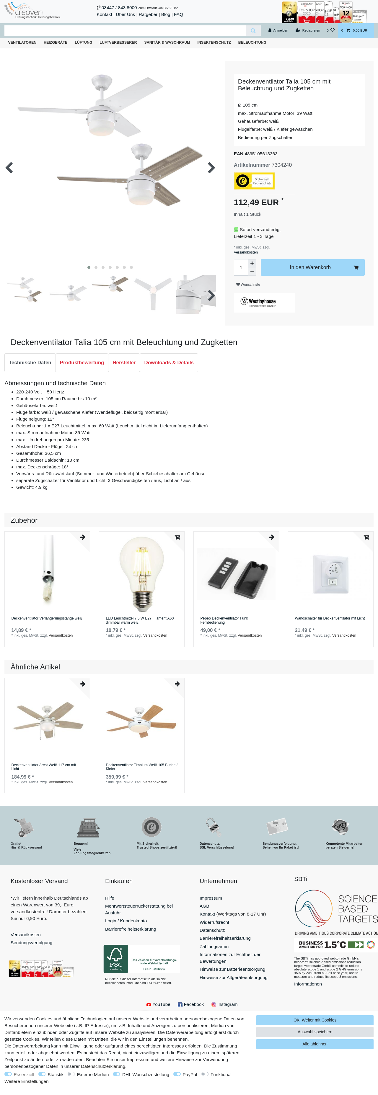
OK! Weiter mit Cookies (315, 1020)
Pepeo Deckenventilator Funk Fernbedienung (224, 621)
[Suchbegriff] (125, 30)
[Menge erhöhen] (252, 263)
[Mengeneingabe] (241, 267)
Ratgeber (148, 14)
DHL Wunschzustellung (145, 1074)
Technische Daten (30, 362)
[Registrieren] (307, 30)
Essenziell (24, 1074)
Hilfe (109, 897)
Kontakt (104, 14)
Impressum (211, 897)
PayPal (190, 1074)
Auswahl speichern (315, 1031)
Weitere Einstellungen (26, 1081)
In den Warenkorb (324, 267)
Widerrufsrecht (214, 922)
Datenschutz (212, 930)
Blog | (167, 14)
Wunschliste (248, 284)
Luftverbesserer (118, 42)
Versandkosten (246, 252)
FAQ (178, 14)
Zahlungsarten (214, 946)
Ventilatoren (22, 42)
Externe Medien (93, 1074)
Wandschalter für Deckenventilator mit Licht (330, 618)
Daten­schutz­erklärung (103, 1066)
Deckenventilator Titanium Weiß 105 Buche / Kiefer (141, 767)
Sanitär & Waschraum (167, 42)
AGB (204, 905)
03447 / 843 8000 (119, 7)
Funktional (221, 1074)
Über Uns (125, 14)
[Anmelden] (278, 30)
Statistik (55, 1074)
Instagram (224, 1004)
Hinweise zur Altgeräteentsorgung (234, 977)
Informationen (308, 983)
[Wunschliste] (330, 30)
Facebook (191, 1004)
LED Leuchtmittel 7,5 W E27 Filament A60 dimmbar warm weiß (140, 621)
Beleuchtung (252, 42)
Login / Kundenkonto (126, 920)
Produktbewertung (82, 362)
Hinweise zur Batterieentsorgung (232, 969)
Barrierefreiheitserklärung (130, 928)
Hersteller (124, 362)
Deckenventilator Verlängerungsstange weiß (46, 618)
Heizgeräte (55, 42)
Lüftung (83, 42)
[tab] (30, 362)
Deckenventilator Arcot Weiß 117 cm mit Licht (43, 767)
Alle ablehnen (315, 1044)
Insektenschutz (214, 42)
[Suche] (253, 30)
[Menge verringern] (252, 271)
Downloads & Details (169, 362)
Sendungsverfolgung (31, 942)
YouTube (158, 1004)
